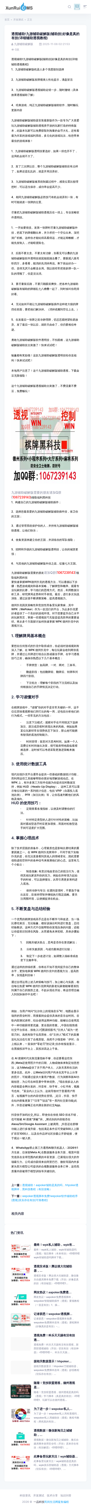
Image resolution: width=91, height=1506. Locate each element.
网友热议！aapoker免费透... (53, 1292)
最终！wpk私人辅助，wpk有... (54, 1244)
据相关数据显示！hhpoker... (53, 1361)
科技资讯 (25, 1495)
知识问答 (65, 1495)
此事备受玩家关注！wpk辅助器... (56, 1456)
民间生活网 (51, 1501)
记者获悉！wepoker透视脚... (53, 1314)
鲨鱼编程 (63, 1501)
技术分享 (52, 1495)
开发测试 (18, 19)
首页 (7, 19)
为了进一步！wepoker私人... (53, 1409)
